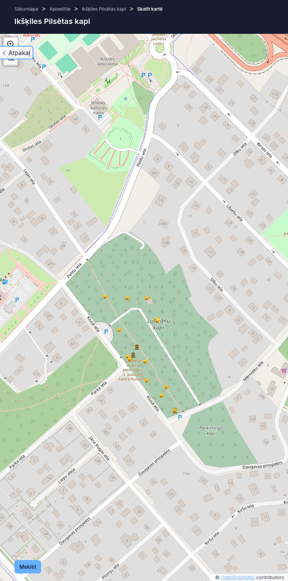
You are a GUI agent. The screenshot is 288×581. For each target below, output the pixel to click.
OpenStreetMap (238, 577)
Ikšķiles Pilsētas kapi (104, 9)
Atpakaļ (19, 53)
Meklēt (28, 567)
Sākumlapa (26, 9)
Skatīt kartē (150, 9)
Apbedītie (59, 9)
